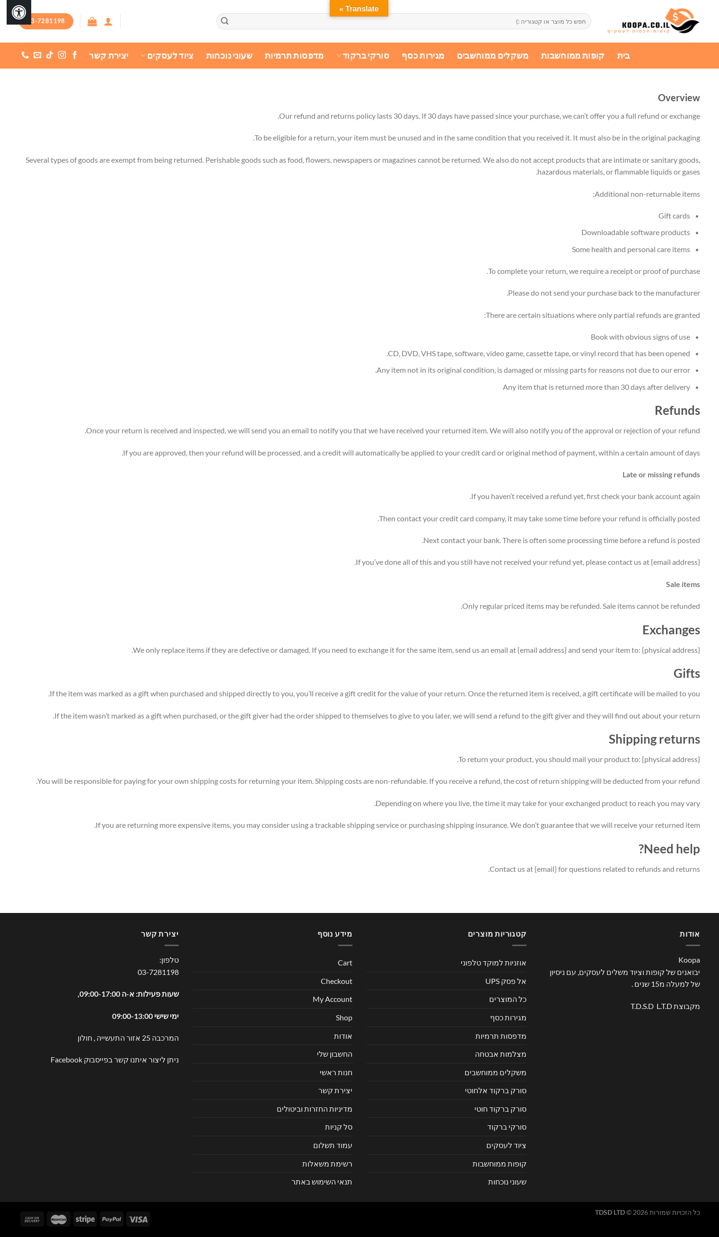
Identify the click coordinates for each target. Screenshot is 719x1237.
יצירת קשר (108, 56)
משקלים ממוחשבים (493, 56)
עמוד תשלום (332, 1144)
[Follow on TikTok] (49, 55)
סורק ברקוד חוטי (500, 1108)
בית (623, 56)
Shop (344, 1017)
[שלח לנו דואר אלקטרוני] (37, 55)
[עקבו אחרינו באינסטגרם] (62, 55)
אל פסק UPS (505, 980)
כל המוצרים (507, 998)
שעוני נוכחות (229, 56)
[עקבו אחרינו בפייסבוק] (74, 55)
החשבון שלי (334, 1053)
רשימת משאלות (327, 1163)
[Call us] (25, 55)
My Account (332, 998)
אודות (343, 1035)
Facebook (66, 1059)
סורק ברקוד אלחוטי (495, 1090)
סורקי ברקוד (362, 56)
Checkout (336, 980)
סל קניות (338, 1126)
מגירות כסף (423, 56)
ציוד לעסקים (166, 56)
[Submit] (225, 21)
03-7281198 (158, 971)
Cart (345, 962)
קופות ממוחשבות (573, 56)
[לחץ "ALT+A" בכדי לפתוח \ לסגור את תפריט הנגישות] (19, 12)
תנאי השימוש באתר (321, 1181)
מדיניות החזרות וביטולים (314, 1108)
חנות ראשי (336, 1072)
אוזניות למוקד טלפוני (493, 962)
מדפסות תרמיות (294, 56)
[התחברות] (108, 21)
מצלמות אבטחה (500, 1053)
